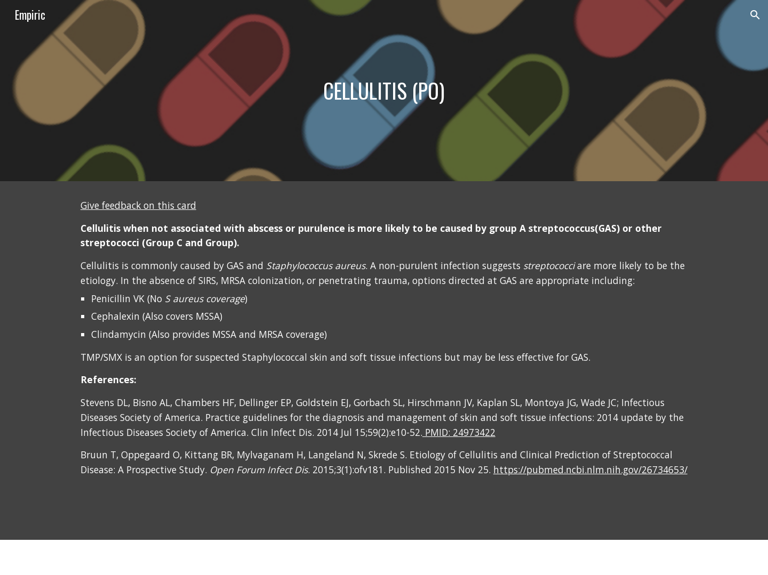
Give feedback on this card (138, 205)
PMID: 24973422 (458, 432)
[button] (755, 15)
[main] (384, 90)
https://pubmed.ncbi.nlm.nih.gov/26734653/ (590, 469)
